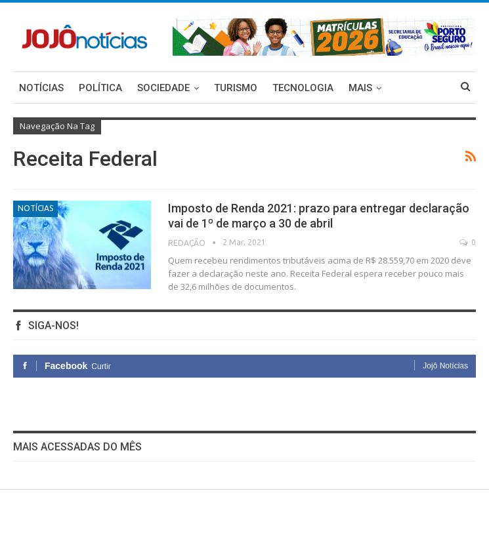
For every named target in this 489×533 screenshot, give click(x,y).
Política (100, 88)
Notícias (41, 88)
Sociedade (163, 88)
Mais (360, 88)
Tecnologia (302, 88)
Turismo (235, 88)
